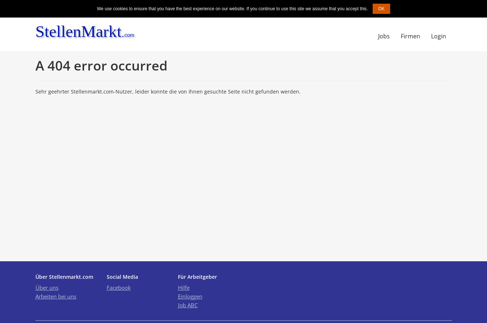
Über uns (46, 287)
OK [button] (381, 8)
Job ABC (188, 305)
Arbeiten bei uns (55, 296)
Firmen (410, 36)
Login (438, 36)
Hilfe (184, 287)
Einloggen (190, 296)
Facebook (119, 287)
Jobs (384, 36)
